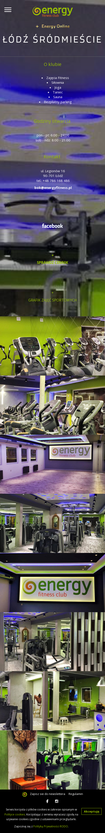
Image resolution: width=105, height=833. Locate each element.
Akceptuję (91, 811)
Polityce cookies (14, 814)
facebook (48, 801)
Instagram (57, 801)
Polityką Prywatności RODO (50, 826)
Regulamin (76, 794)
